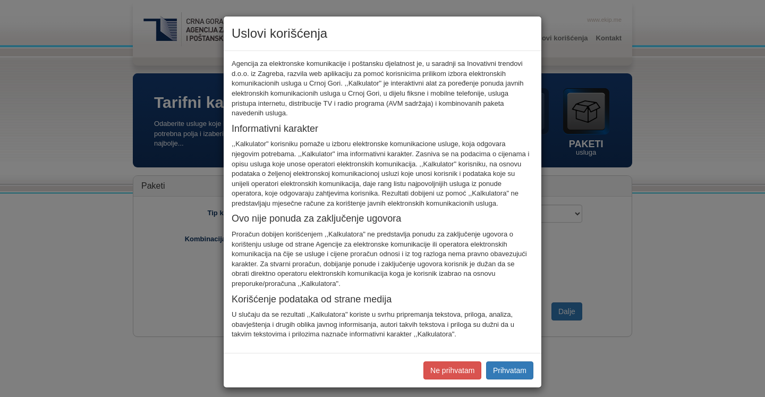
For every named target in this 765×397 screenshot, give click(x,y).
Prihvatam (509, 370)
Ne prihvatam (452, 370)
